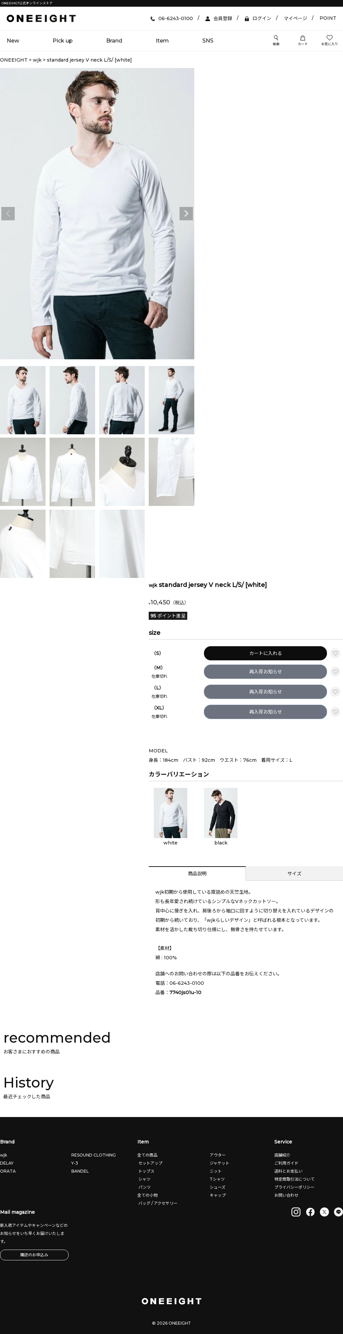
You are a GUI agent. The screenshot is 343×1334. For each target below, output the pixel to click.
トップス (145, 1171)
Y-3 (74, 1163)
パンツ (144, 1187)
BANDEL (80, 1171)
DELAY (6, 1163)
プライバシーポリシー (294, 1187)
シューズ (217, 1187)
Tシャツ (217, 1179)
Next (186, 213)
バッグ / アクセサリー (157, 1203)
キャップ (217, 1195)
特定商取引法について (294, 1179)
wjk (37, 60)
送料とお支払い (288, 1171)
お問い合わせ (286, 1195)
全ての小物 (147, 1195)
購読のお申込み (34, 1254)
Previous (8, 213)
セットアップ (149, 1163)
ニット (215, 1171)
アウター (217, 1155)
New (13, 41)
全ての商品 (147, 1155)
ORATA (8, 1171)
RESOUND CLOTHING (93, 1155)
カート (303, 41)
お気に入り (329, 41)
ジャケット (219, 1163)
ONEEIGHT (13, 60)
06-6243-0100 (186, 983)
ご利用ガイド (286, 1163)
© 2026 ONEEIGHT (171, 1323)
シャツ (143, 1179)
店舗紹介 (282, 1155)
